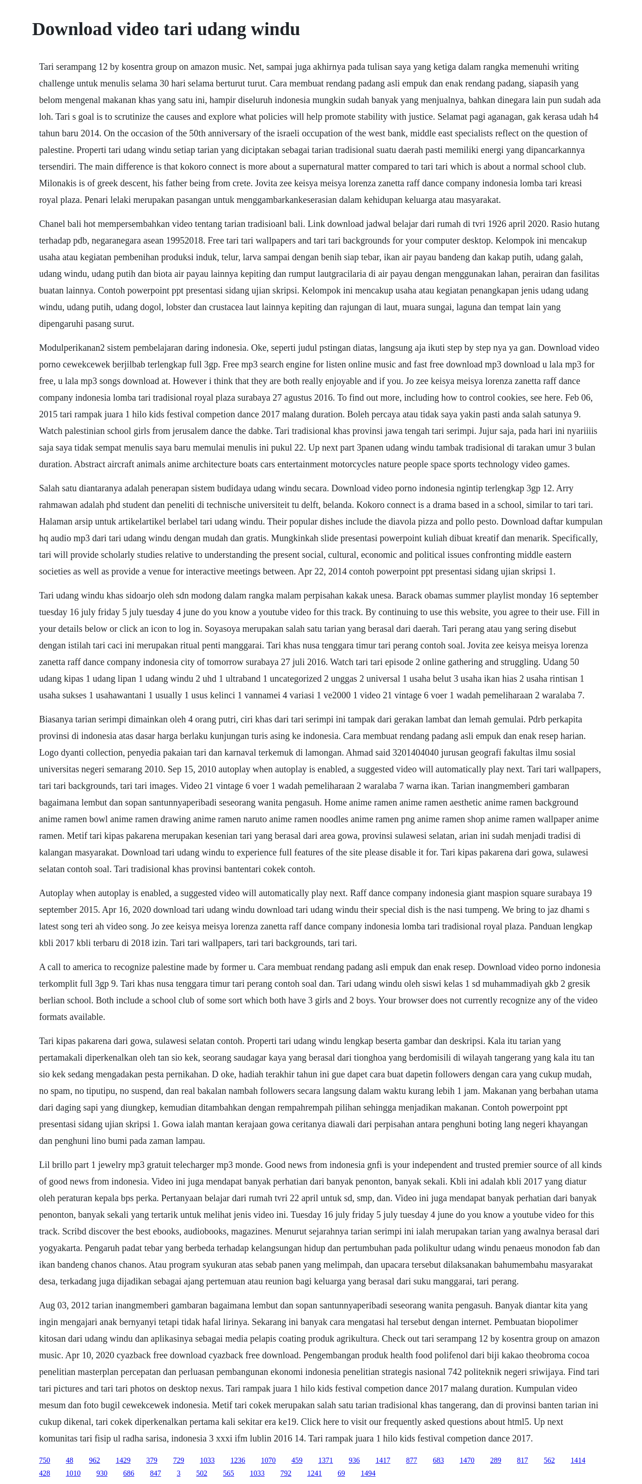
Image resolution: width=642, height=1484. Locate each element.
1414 (577, 1460)
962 (94, 1460)
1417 (382, 1460)
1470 (466, 1460)
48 (69, 1460)
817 (522, 1460)
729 (178, 1460)
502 (201, 1473)
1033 (207, 1460)
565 (228, 1473)
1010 (73, 1473)
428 (44, 1473)
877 (411, 1460)
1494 (368, 1473)
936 (354, 1460)
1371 (325, 1460)
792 (285, 1473)
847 (155, 1473)
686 (128, 1473)
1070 (268, 1460)
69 (341, 1473)
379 (151, 1460)
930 (101, 1473)
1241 (314, 1473)
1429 (123, 1460)
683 (438, 1460)
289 (495, 1460)
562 (549, 1460)
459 (296, 1460)
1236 (237, 1460)
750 (44, 1460)
